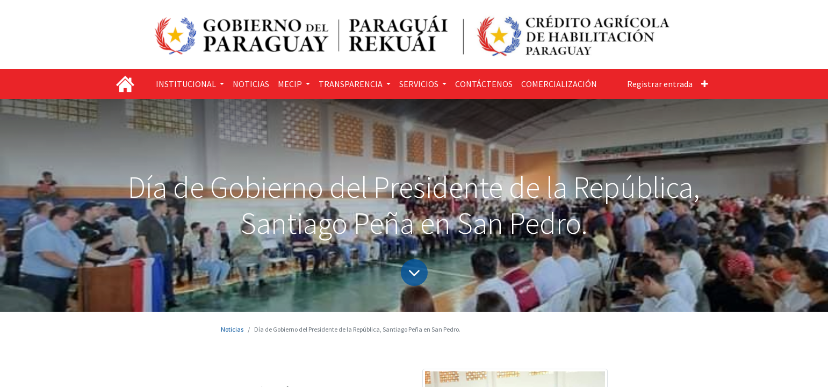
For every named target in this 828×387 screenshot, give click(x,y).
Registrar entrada (660, 83)
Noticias (232, 329)
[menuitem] (250, 84)
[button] (704, 84)
